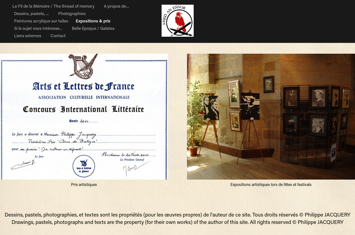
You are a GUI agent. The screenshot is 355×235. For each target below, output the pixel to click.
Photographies (72, 13)
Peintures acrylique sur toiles (41, 20)
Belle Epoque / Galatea (93, 28)
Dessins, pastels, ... (31, 13)
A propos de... (116, 6)
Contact (58, 35)
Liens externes (27, 35)
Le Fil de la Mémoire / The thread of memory (53, 6)
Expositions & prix (93, 20)
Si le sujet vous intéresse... (38, 28)
